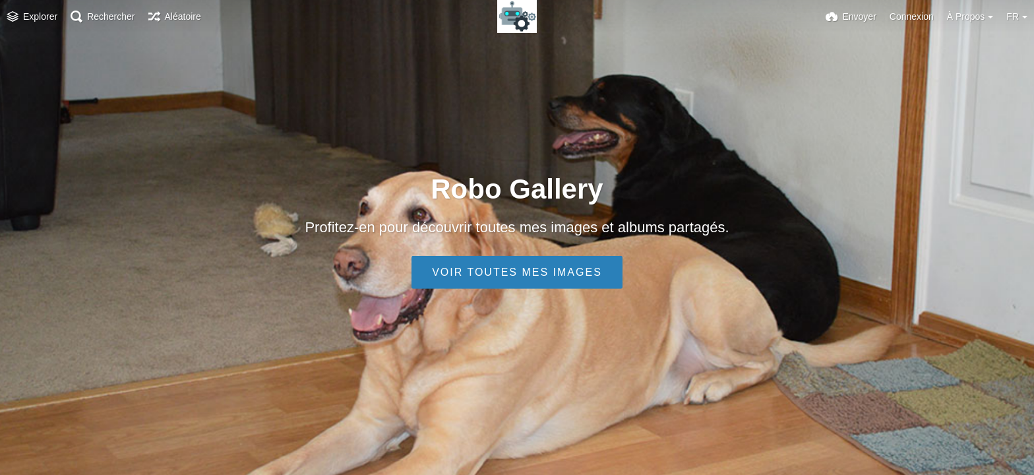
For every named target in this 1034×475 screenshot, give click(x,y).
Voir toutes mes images (517, 272)
